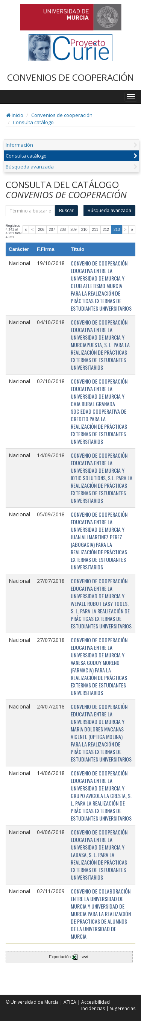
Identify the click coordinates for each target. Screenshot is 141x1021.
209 (73, 230)
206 (41, 230)
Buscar (66, 210)
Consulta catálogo (33, 122)
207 (52, 230)
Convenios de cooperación (61, 115)
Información (19, 144)
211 (95, 230)
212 (106, 230)
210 (84, 230)
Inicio (14, 115)
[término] (30, 210)
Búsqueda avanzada (30, 166)
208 (62, 230)
